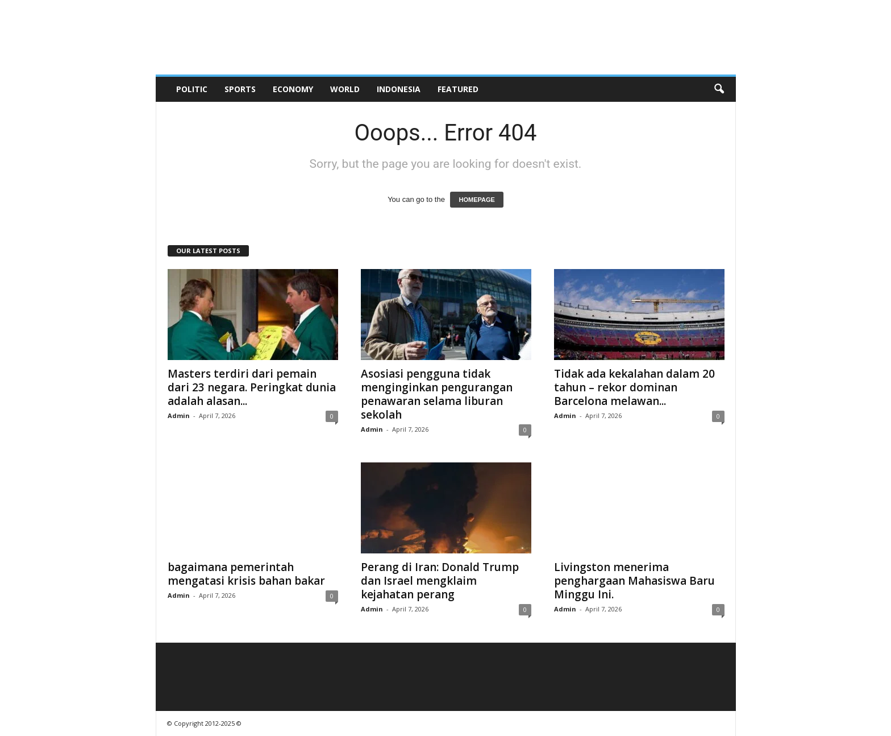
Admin (179, 415)
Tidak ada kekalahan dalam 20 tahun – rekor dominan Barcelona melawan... (634, 387)
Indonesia (398, 89)
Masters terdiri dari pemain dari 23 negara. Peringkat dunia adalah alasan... (252, 387)
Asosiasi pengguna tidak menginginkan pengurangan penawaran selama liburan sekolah (437, 394)
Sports (240, 89)
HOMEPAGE (476, 199)
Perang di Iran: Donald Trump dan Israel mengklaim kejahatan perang (440, 581)
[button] (718, 89)
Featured (458, 89)
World (345, 89)
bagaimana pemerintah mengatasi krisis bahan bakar (246, 574)
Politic (191, 89)
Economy (293, 89)
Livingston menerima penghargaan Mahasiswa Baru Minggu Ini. (634, 581)
